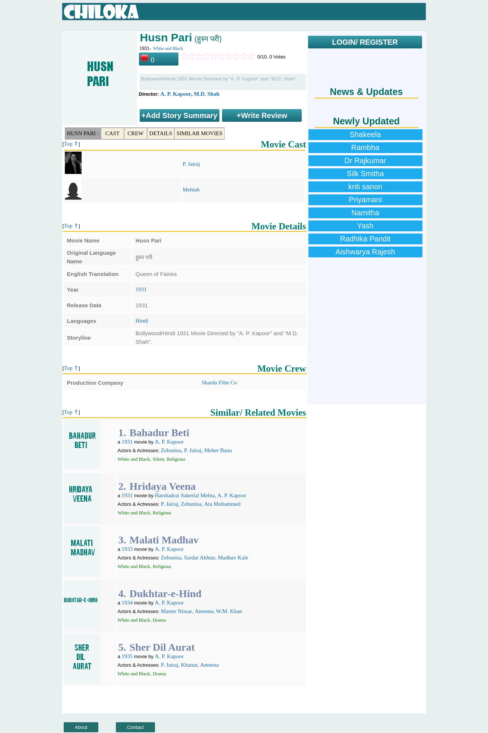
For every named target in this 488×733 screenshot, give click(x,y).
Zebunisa (171, 450)
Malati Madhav (164, 540)
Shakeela (365, 134)
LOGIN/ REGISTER (365, 42)
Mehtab (191, 190)
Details (160, 133)
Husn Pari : (83, 133)
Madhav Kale (233, 558)
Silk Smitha (365, 173)
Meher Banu (218, 450)
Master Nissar (176, 611)
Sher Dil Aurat (161, 647)
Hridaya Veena (162, 486)
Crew (135, 133)
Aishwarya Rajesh (365, 252)
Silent (158, 459)
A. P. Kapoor (175, 94)
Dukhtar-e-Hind (165, 593)
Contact (135, 727)
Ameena (204, 611)
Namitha (365, 213)
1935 (127, 656)
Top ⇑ (71, 144)
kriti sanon (365, 187)
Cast (112, 133)
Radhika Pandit (365, 239)
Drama (159, 620)
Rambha (365, 147)
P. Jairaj (191, 164)
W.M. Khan (229, 611)
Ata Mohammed (222, 504)
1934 (127, 603)
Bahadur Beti (159, 432)
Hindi (142, 321)
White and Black (168, 48)
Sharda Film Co (219, 382)
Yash (365, 226)
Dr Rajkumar (365, 160)
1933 (127, 549)
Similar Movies (199, 133)
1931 (141, 289)
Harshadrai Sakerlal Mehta (185, 495)
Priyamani (365, 200)
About (81, 727)
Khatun (189, 665)
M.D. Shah (206, 94)
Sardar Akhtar (199, 558)
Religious (176, 459)
